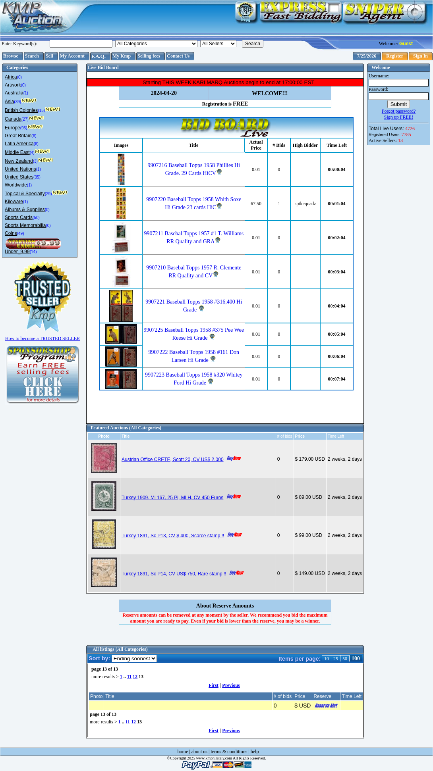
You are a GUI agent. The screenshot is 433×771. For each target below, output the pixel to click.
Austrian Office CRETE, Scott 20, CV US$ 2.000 (173, 459)
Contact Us (178, 56)
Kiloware (14, 201)
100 (356, 658)
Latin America (19, 143)
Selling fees (148, 56)
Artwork (13, 85)
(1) (25, 93)
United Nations (20, 169)
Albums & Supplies (25, 209)
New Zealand (19, 161)
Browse (10, 56)
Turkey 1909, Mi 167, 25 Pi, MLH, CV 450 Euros (172, 497)
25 (335, 658)
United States (19, 177)
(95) (23, 128)
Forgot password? (399, 111)
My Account (72, 56)
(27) (25, 119)
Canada (13, 119)
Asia (9, 101)
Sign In (420, 56)
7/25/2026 (367, 56)
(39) (17, 102)
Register (394, 56)
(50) (36, 217)
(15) (41, 110)
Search (32, 56)
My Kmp (121, 56)
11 (129, 676)
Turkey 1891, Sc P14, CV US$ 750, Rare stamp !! (174, 574)
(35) (37, 177)
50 (344, 658)
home (183, 751)
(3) (35, 161)
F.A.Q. (98, 56)
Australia (14, 93)
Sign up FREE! (398, 117)
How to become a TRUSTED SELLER (42, 335)
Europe (12, 128)
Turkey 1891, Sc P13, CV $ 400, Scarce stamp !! (173, 535)
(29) (48, 194)
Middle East (17, 152)
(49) (20, 233)
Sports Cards (19, 217)
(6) (33, 136)
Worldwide (16, 185)
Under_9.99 (17, 251)
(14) (33, 252)
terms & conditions (229, 751)
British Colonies (21, 110)
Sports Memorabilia (25, 225)
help (255, 751)
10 (326, 658)
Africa (11, 77)
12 (135, 676)
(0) (19, 77)
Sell (49, 56)
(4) (32, 152)
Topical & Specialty (25, 193)
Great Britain (18, 135)
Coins (11, 233)
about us (199, 751)
